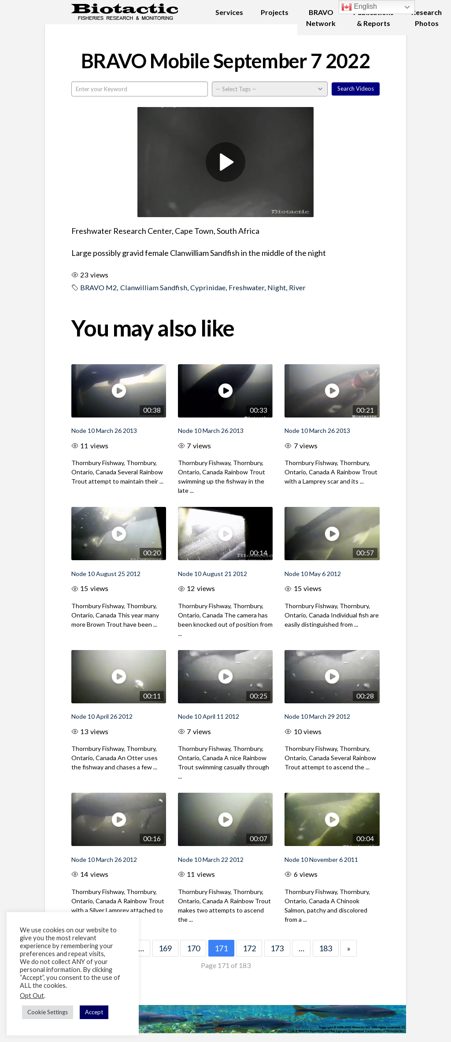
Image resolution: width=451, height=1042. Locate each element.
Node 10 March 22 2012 (211, 859)
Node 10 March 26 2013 (104, 430)
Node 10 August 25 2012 (105, 573)
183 (325, 948)
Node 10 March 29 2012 (317, 716)
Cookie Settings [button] (47, 1012)
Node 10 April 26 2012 (102, 716)
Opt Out (32, 995)
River (297, 287)
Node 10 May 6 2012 (313, 573)
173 (277, 948)
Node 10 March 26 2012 (104, 859)
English (359, 7)
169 (165, 948)
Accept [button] (94, 1012)
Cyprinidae (208, 287)
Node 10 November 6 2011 (321, 859)
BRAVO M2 (98, 287)
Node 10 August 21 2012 (212, 573)
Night (276, 287)
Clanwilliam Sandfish (153, 287)
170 (193, 948)
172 (249, 948)
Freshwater (246, 287)
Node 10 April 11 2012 (208, 716)
